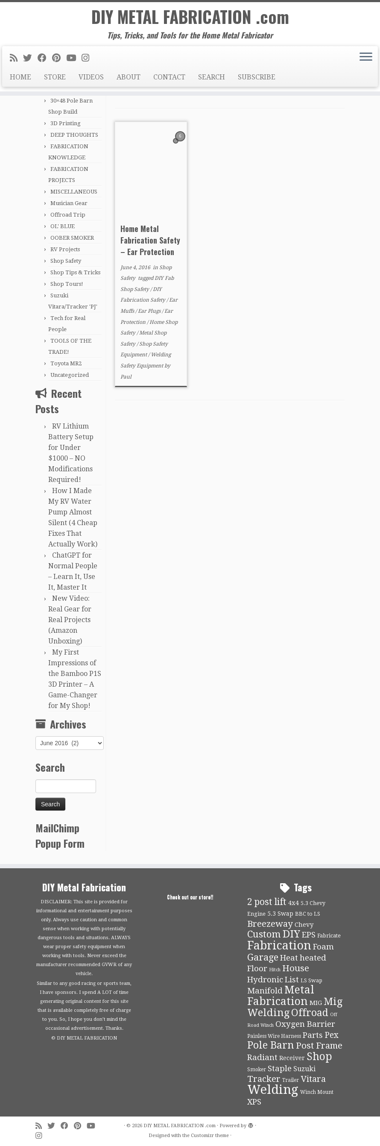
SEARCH (211, 78)
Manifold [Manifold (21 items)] (265, 991)
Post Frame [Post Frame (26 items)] (319, 1045)
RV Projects (65, 249)
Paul (126, 377)
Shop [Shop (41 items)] (319, 1056)
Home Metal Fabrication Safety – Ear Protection (150, 240)
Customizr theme (210, 1135)
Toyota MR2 (66, 363)
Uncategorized (69, 375)
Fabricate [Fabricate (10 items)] (329, 935)
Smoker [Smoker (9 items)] (256, 1070)
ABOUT (128, 78)
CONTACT (169, 78)
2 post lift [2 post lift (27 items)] (266, 901)
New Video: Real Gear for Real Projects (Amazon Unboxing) (69, 619)
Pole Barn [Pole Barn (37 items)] (270, 1045)
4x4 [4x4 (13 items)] (293, 903)
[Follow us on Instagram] (88, 59)
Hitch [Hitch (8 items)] (275, 970)
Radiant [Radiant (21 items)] (262, 1057)
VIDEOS (91, 78)
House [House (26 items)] (295, 968)
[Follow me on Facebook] (45, 59)
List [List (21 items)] (292, 979)
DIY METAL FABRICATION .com (190, 17)
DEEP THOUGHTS (74, 135)
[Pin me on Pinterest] (59, 59)
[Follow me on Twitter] (30, 59)
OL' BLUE (62, 226)
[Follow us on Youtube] (74, 59)
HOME (20, 78)
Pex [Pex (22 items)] (331, 1035)
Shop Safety (65, 261)
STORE (55, 78)
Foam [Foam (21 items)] (323, 947)
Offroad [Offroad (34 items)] (309, 1013)
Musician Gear (69, 203)
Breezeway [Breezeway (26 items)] (270, 924)
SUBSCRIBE (256, 78)
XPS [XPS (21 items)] (254, 1102)
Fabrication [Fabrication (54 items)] (279, 945)
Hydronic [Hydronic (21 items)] (265, 979)
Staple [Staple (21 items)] (280, 1068)
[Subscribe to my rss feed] (16, 59)
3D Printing (65, 123)
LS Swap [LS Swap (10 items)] (311, 980)
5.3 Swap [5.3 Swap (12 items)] (280, 913)
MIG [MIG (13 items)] (316, 1003)
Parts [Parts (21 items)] (313, 1035)
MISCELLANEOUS (73, 191)
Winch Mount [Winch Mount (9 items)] (316, 1092)
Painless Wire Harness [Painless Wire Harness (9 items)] (274, 1036)
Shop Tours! (66, 284)
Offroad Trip (67, 215)
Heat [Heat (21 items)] (289, 958)
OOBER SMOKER (72, 238)
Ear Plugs (150, 311)
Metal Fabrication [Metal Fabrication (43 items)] (280, 996)
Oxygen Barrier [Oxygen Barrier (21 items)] (305, 1024)
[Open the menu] (366, 58)
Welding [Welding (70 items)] (272, 1089)
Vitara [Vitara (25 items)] (313, 1079)
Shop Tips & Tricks (75, 272)
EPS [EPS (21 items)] (309, 935)
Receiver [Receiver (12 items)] (292, 1058)
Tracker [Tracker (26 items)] (264, 1079)
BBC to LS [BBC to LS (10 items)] (307, 914)
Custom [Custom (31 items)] (264, 934)
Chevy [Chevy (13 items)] (304, 925)
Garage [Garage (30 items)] (262, 957)
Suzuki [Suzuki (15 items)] (304, 1069)
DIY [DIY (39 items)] (291, 934)
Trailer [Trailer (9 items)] (290, 1080)
